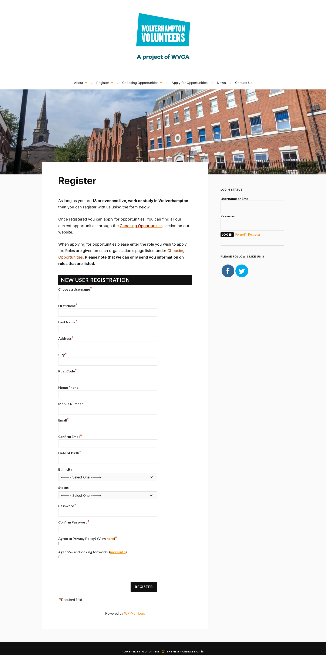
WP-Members (134, 613)
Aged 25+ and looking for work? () (92, 552)
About (78, 83)
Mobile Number (70, 404)
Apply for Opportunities (190, 83)
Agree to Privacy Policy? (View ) (87, 538)
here (110, 538)
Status (63, 487)
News (221, 83)
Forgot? (241, 234)
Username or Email (235, 199)
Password (67, 506)
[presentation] (90, 571)
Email (63, 420)
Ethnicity (65, 469)
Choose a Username (75, 289)
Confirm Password (74, 522)
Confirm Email (70, 436)
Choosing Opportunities (140, 83)
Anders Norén (193, 651)
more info (118, 552)
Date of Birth (69, 453)
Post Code (67, 371)
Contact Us (243, 83)
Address (66, 338)
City (62, 355)
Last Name (67, 322)
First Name (68, 306)
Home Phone (68, 387)
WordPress (150, 651)
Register (102, 83)
